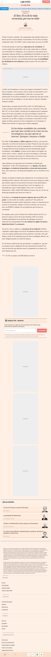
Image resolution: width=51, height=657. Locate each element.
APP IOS (3, 583)
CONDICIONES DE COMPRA (8, 645)
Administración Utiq (7, 650)
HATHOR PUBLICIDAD (7, 602)
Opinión (25, 12)
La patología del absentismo (12, 515)
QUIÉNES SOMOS (6, 588)
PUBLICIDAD (5, 607)
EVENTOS (4, 604)
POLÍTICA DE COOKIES (7, 648)
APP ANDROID (5, 585)
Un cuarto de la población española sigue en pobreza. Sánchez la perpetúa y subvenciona (23, 532)
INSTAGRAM (5, 626)
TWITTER (4, 621)
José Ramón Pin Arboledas (25, 28)
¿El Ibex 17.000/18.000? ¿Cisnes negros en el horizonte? (20, 523)
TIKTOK (3, 629)
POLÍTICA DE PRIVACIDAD (8, 642)
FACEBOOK (4, 623)
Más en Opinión (8, 502)
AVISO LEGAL (5, 640)
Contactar (6, 597)
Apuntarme (41, 330)
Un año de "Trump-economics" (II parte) (15, 508)
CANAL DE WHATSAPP (7, 590)
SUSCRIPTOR (5, 609)
